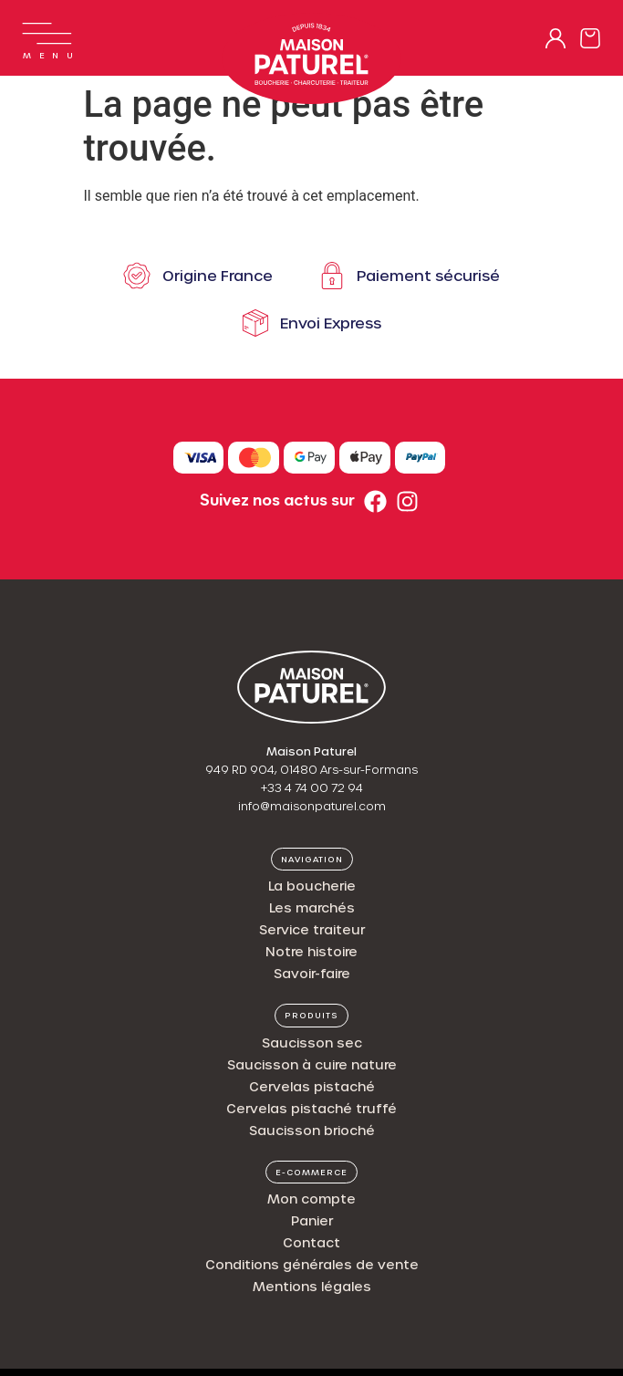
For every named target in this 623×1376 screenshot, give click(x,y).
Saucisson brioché (312, 1130)
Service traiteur (312, 929)
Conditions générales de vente (312, 1264)
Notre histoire (311, 951)
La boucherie (312, 885)
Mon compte (311, 1198)
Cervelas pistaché (312, 1086)
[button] (312, 859)
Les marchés (312, 907)
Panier (312, 1220)
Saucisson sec (312, 1042)
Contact (311, 1242)
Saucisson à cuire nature (312, 1064)
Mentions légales (312, 1286)
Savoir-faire (312, 973)
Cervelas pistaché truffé (311, 1108)
